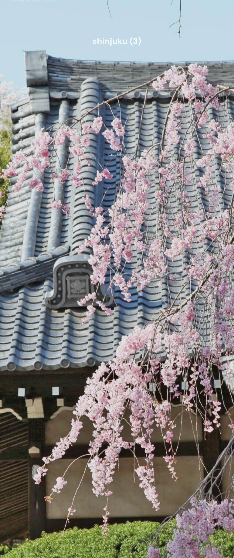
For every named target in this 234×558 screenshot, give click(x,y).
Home (73, 6)
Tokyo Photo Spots (36, 5)
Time (138, 6)
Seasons (119, 6)
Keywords (95, 6)
